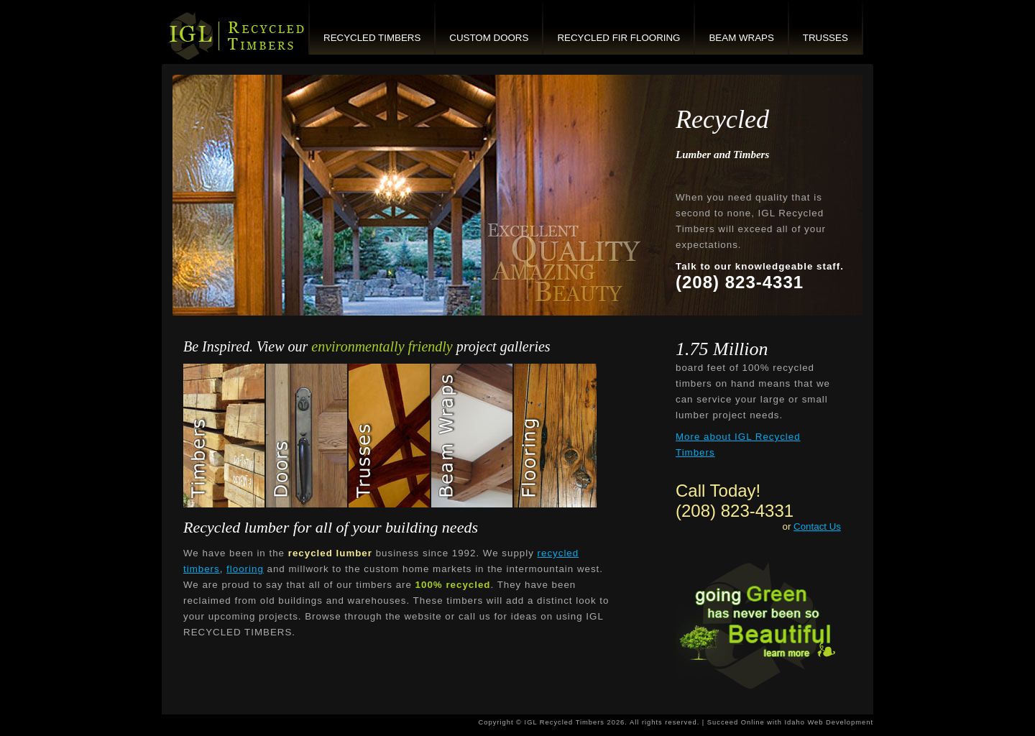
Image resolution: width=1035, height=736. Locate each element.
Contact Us (817, 526)
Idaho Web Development (828, 722)
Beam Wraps (741, 37)
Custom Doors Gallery (307, 435)
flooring (245, 569)
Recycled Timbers (371, 37)
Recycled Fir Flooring (618, 37)
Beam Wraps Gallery (472, 435)
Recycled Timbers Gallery (224, 435)
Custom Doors (488, 37)
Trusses (825, 37)
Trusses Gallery (390, 435)
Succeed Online (736, 722)
